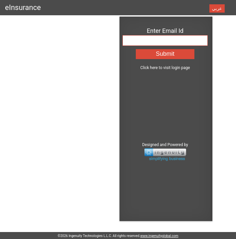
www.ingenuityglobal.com (159, 236)
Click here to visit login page (117, 65)
